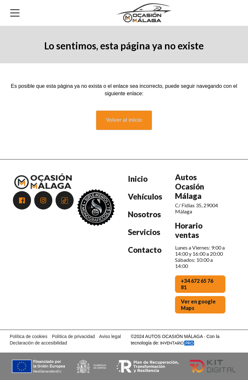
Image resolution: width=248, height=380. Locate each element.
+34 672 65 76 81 (197, 284)
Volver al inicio (124, 120)
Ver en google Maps (198, 304)
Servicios (144, 232)
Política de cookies (28, 336)
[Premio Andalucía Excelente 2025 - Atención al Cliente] (96, 247)
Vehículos (145, 196)
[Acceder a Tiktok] (65, 200)
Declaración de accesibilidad (38, 342)
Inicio (138, 178)
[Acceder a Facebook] (22, 200)
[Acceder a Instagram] (43, 200)
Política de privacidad (73, 336)
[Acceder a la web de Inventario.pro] (177, 342)
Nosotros (144, 214)
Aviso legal (110, 336)
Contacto (144, 249)
